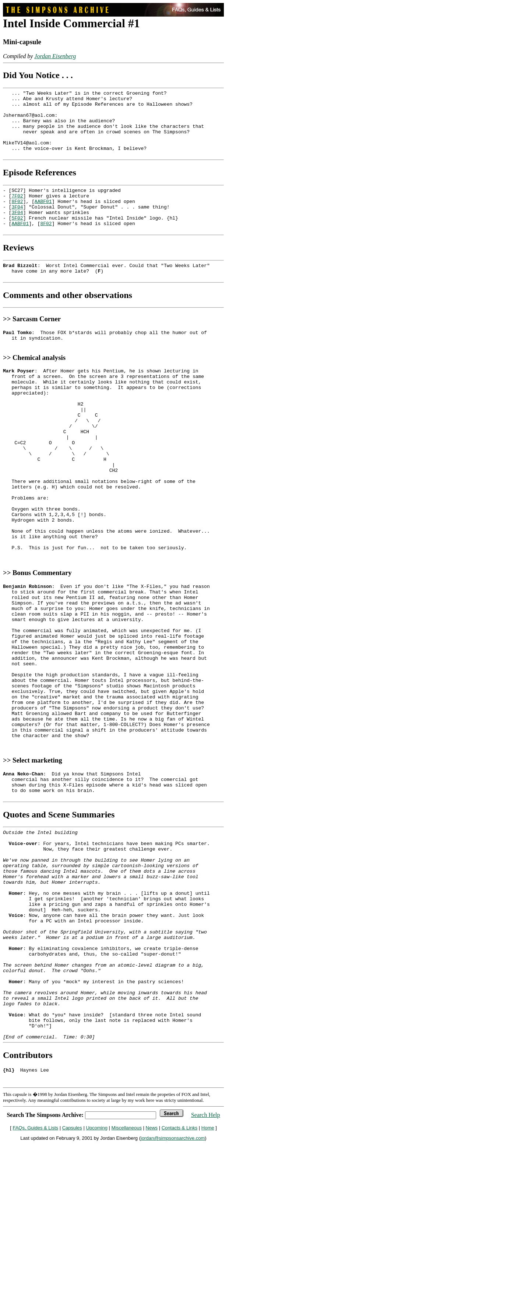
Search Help (205, 1264)
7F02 (17, 211)
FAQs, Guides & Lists (35, 1277)
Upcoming (97, 1277)
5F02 (17, 237)
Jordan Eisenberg (55, 56)
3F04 (17, 224)
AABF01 (43, 217)
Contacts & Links (180, 1277)
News (152, 1277)
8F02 (17, 217)
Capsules (72, 1277)
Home (207, 1277)
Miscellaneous (127, 1277)
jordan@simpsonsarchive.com (173, 1287)
